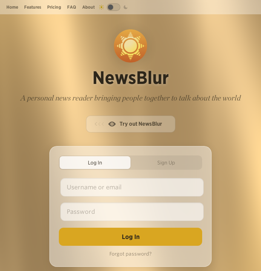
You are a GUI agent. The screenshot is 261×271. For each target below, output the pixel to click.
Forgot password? (130, 254)
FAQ (71, 7)
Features (32, 7)
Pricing (54, 7)
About (88, 7)
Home (12, 7)
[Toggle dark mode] (113, 7)
